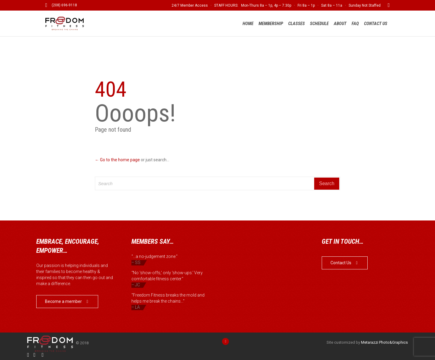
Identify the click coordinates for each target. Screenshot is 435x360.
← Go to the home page (117, 159)
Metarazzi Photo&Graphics (384, 342)
